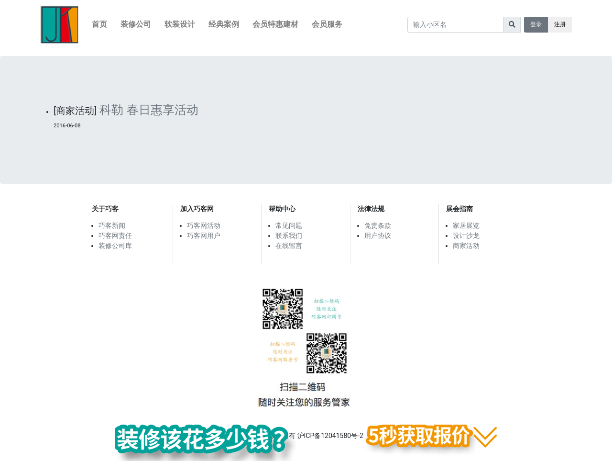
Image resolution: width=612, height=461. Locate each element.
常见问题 (288, 225)
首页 (99, 24)
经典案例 (223, 24)
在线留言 (288, 245)
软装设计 (179, 24)
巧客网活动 (203, 225)
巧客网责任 (115, 235)
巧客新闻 (111, 225)
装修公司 (135, 24)
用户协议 (377, 235)
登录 (536, 24)
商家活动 (466, 245)
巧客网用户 (203, 235)
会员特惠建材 (275, 24)
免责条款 (377, 225)
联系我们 (288, 235)
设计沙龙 (466, 235)
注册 (560, 24)
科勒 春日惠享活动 (148, 110)
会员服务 (327, 24)
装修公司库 (115, 245)
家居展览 (466, 225)
